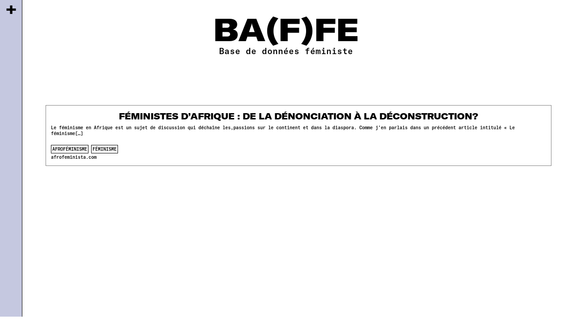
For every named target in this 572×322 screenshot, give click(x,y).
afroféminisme (69, 149)
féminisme (105, 149)
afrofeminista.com (74, 157)
